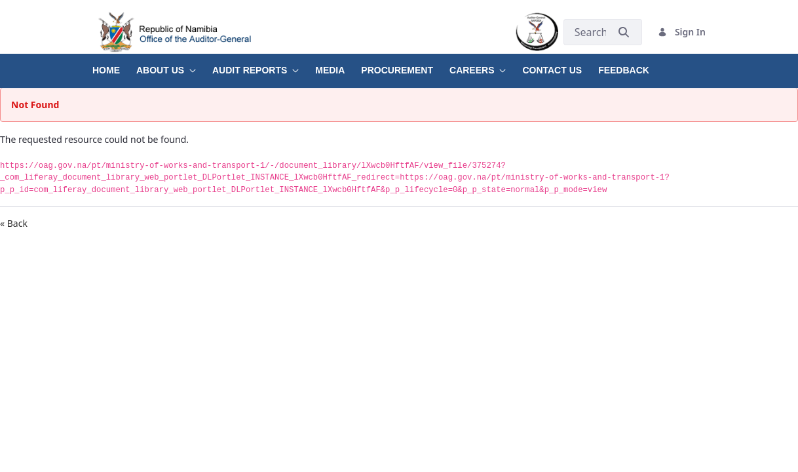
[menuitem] (114, 65)
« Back (14, 223)
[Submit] (624, 31)
